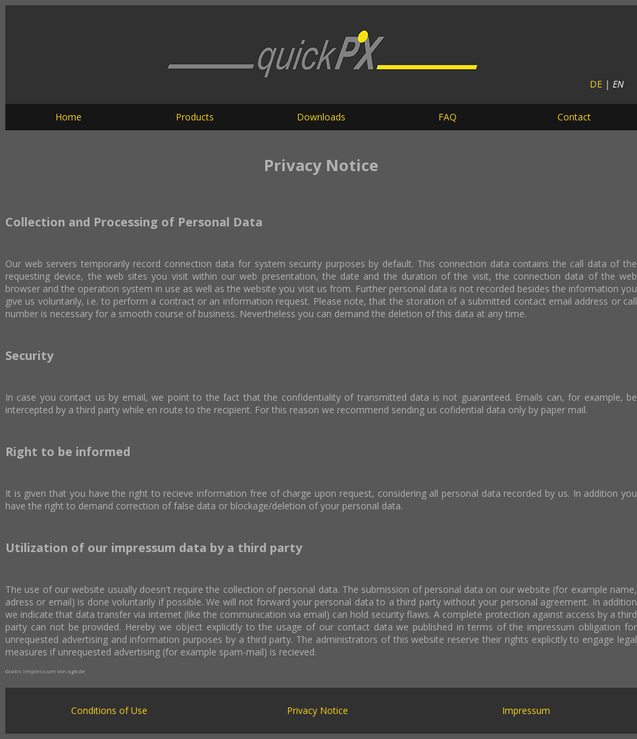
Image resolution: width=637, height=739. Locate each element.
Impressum (526, 710)
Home (68, 117)
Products (195, 117)
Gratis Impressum (30, 671)
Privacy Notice (317, 710)
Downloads (321, 117)
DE (596, 84)
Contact (574, 117)
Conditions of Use (109, 710)
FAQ (447, 117)
